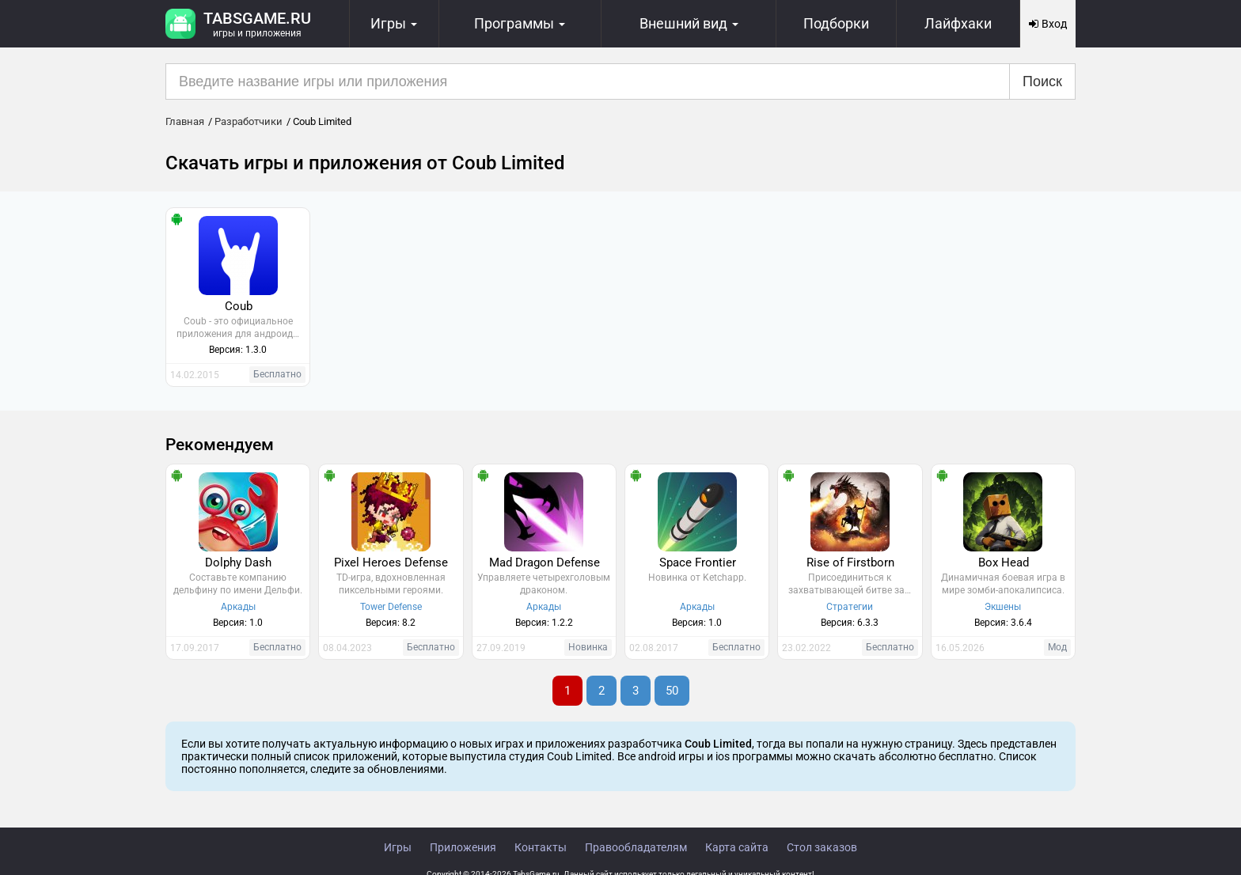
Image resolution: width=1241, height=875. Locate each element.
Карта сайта (737, 847)
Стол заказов (822, 847)
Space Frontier (697, 562)
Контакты (540, 847)
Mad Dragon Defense (544, 562)
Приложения (463, 847)
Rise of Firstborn (850, 562)
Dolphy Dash (238, 562)
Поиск (1042, 81)
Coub (238, 306)
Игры (398, 847)
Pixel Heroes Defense (391, 562)
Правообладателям (636, 847)
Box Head (1003, 562)
